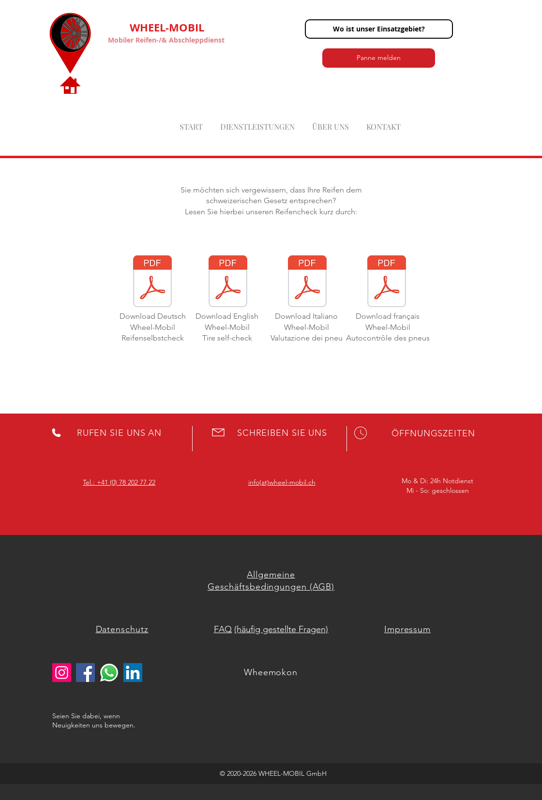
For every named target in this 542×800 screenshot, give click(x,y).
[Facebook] (85, 672)
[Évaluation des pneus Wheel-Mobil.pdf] (386, 282)
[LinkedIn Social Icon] (132, 672)
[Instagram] (61, 672)
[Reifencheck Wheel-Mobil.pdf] (152, 282)
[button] (379, 29)
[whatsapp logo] (109, 672)
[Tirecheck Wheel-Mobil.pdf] (228, 282)
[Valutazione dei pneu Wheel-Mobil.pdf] (307, 282)
